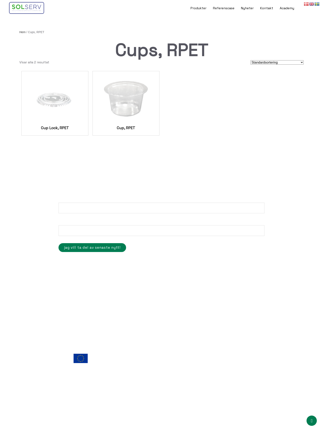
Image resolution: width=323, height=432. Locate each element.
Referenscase (223, 8)
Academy (287, 8)
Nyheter (247, 8)
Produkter (198, 8)
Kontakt (266, 8)
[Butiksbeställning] (277, 62)
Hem (22, 32)
